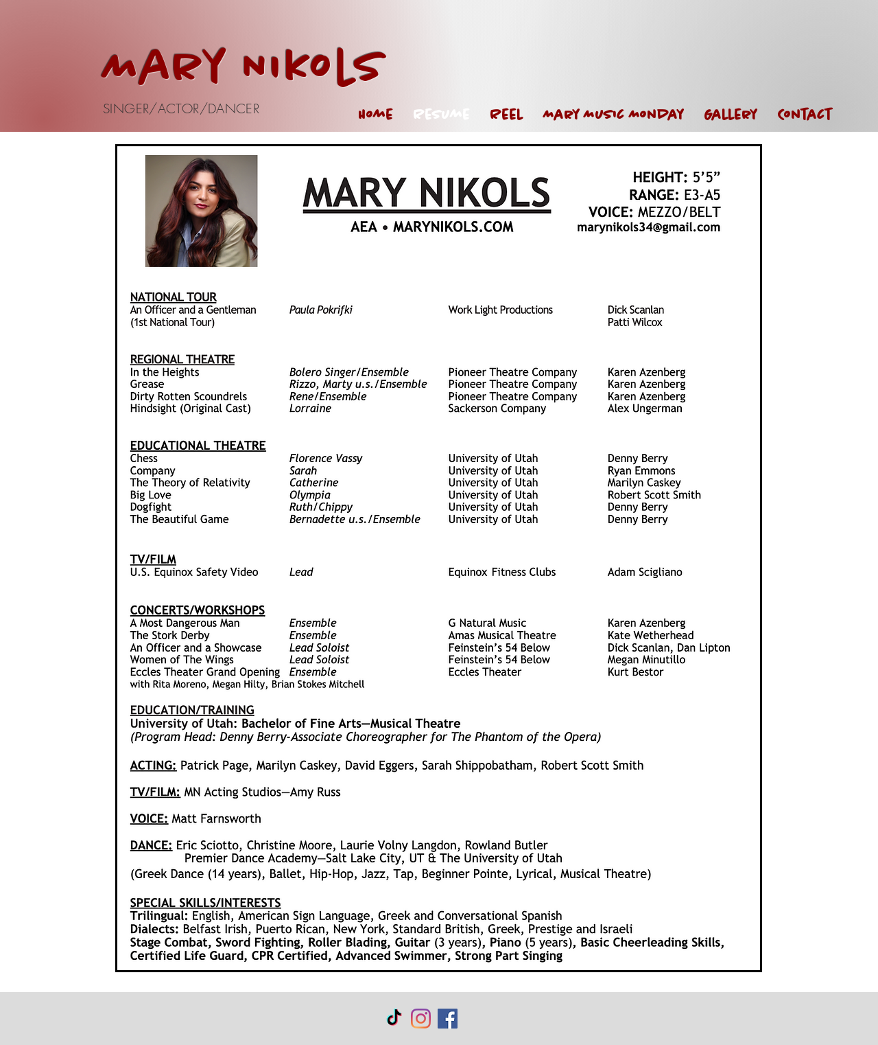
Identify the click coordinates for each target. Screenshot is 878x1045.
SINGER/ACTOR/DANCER (181, 108)
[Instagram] (421, 1019)
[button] (731, 115)
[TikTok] (394, 1019)
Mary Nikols (244, 68)
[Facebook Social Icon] (448, 1019)
